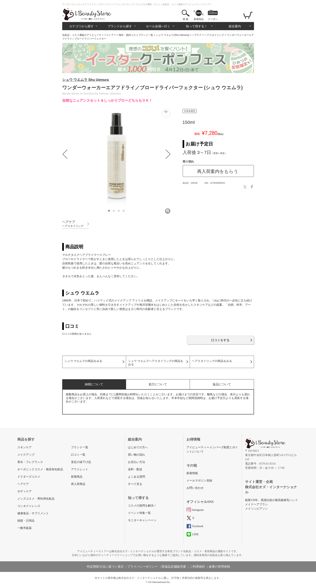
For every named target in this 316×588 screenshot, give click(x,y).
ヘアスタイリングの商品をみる (212, 361)
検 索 (185, 19)
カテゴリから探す (81, 26)
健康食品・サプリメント (33, 513)
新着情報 (192, 473)
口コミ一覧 (78, 454)
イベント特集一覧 (139, 512)
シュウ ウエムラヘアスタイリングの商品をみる (155, 362)
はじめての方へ (138, 447)
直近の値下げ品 (81, 462)
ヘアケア (197, 35)
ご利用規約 (197, 566)
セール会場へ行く (158, 26)
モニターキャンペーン (142, 520)
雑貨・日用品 (25, 520)
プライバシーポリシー (142, 566)
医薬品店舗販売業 (174, 566)
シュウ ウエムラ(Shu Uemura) (172, 35)
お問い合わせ (195, 487)
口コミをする (220, 340)
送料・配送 (135, 469)
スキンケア (24, 447)
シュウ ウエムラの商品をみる (83, 361)
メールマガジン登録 (199, 480)
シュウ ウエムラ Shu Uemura (85, 80)
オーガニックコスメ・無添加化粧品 (40, 469)
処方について (158, 384)
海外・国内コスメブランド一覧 (136, 35)
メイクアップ (25, 454)
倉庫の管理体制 (219, 566)
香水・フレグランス (30, 462)
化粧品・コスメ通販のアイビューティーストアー (89, 35)
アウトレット (79, 469)
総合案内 (235, 26)
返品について (222, 384)
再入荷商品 (78, 484)
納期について (94, 384)
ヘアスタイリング (214, 35)
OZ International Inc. (159, 582)
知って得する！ (196, 26)
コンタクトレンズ (28, 506)
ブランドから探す (120, 26)
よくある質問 (136, 476)
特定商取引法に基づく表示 (105, 566)
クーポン (213, 19)
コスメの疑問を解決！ (142, 505)
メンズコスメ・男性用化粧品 (35, 498)
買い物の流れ (136, 454)
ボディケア (24, 491)
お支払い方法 (136, 462)
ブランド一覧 (79, 447)
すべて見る (135, 484)
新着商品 (199, 19)
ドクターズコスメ (28, 476)
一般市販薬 (24, 528)
